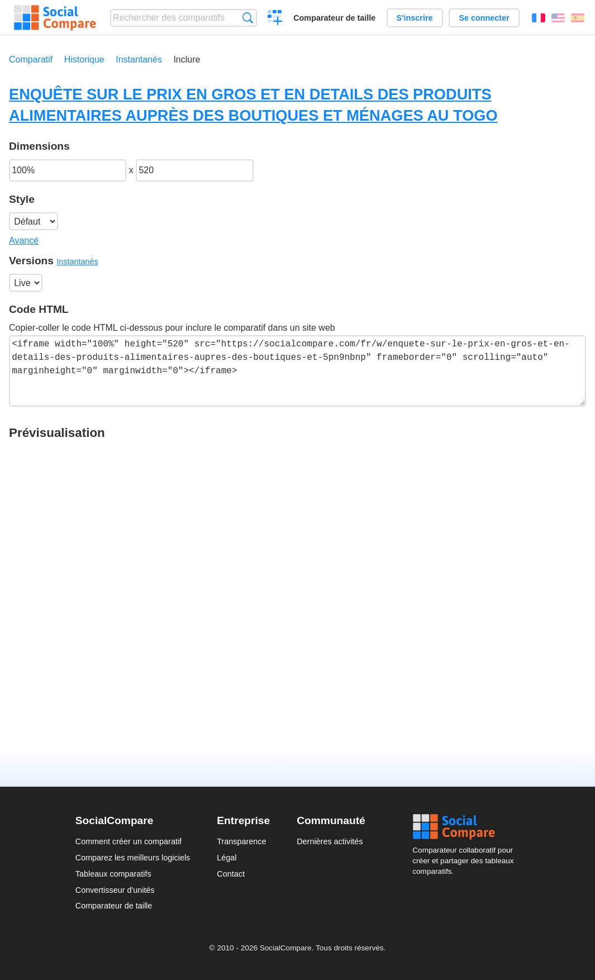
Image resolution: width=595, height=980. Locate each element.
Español (577, 17)
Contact (231, 873)
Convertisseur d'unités (115, 890)
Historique (84, 59)
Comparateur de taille (334, 17)
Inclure (186, 59)
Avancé (24, 240)
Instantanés (139, 59)
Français (538, 17)
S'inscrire (415, 17)
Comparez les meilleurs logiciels (133, 857)
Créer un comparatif (275, 19)
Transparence (241, 841)
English (558, 17)
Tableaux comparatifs (113, 873)
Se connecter (484, 17)
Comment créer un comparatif (128, 841)
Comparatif (31, 59)
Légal (226, 857)
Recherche (247, 17)
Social (466, 827)
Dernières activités (330, 841)
